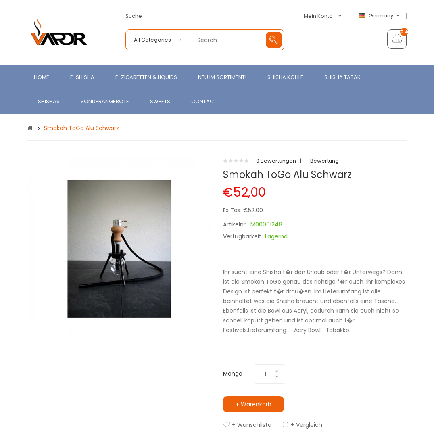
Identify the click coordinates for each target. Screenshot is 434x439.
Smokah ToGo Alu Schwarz (81, 128)
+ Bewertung (322, 161)
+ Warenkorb (253, 404)
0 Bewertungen (276, 161)
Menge (232, 374)
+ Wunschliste (251, 425)
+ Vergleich (306, 425)
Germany (380, 15)
